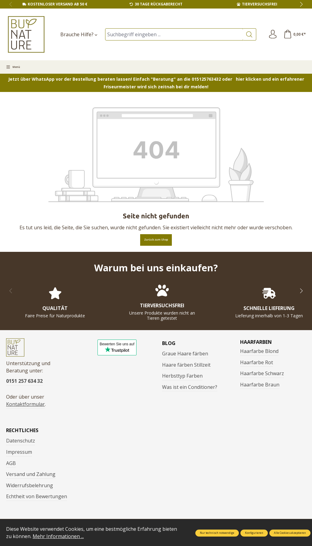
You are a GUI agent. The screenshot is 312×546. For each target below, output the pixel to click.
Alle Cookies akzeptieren (290, 533)
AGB (11, 464)
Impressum (19, 453)
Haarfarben (256, 342)
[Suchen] (248, 34)
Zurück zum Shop (156, 239)
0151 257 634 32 (24, 382)
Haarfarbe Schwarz (262, 373)
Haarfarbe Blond (259, 351)
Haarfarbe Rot (256, 362)
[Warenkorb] (294, 34)
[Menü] (13, 67)
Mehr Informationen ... (58, 536)
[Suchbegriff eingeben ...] (173, 34)
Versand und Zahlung (30, 475)
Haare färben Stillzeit (186, 364)
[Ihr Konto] (272, 34)
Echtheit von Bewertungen (36, 497)
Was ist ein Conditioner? (189, 387)
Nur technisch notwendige (217, 533)
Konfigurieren (254, 533)
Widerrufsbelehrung (29, 486)
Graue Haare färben (185, 353)
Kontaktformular (25, 405)
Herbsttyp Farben (182, 375)
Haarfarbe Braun (259, 384)
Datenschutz (20, 442)
